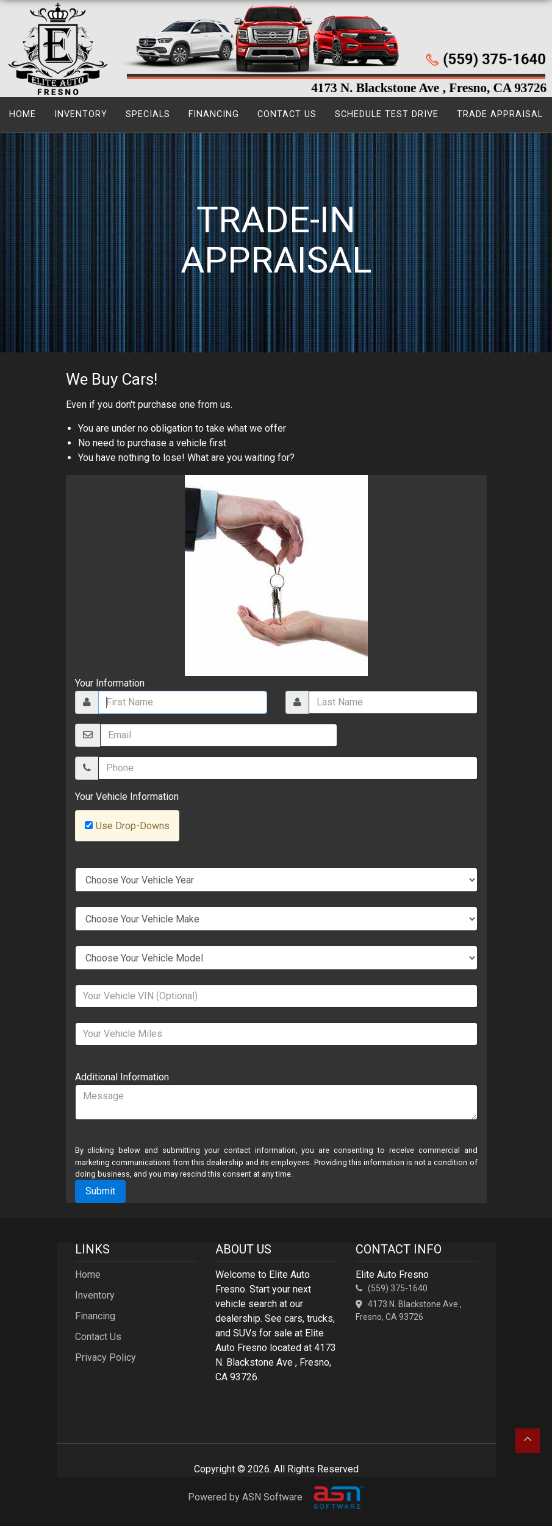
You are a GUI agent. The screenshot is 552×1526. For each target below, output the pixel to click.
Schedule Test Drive (387, 114)
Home (22, 114)
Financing (213, 114)
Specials (148, 114)
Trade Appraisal (500, 114)
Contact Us (287, 114)
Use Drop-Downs (133, 826)
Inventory (80, 114)
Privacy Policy (105, 1357)
